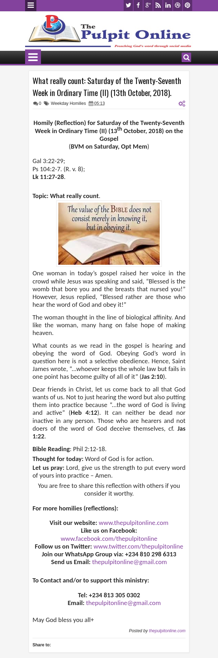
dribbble (177, 5)
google (148, 5)
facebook (138, 5)
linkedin (167, 5)
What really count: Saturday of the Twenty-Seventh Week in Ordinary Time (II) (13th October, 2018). (107, 86)
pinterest (187, 5)
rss (158, 5)
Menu (30, 5)
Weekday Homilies (68, 103)
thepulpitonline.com (167, 630)
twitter (128, 5)
